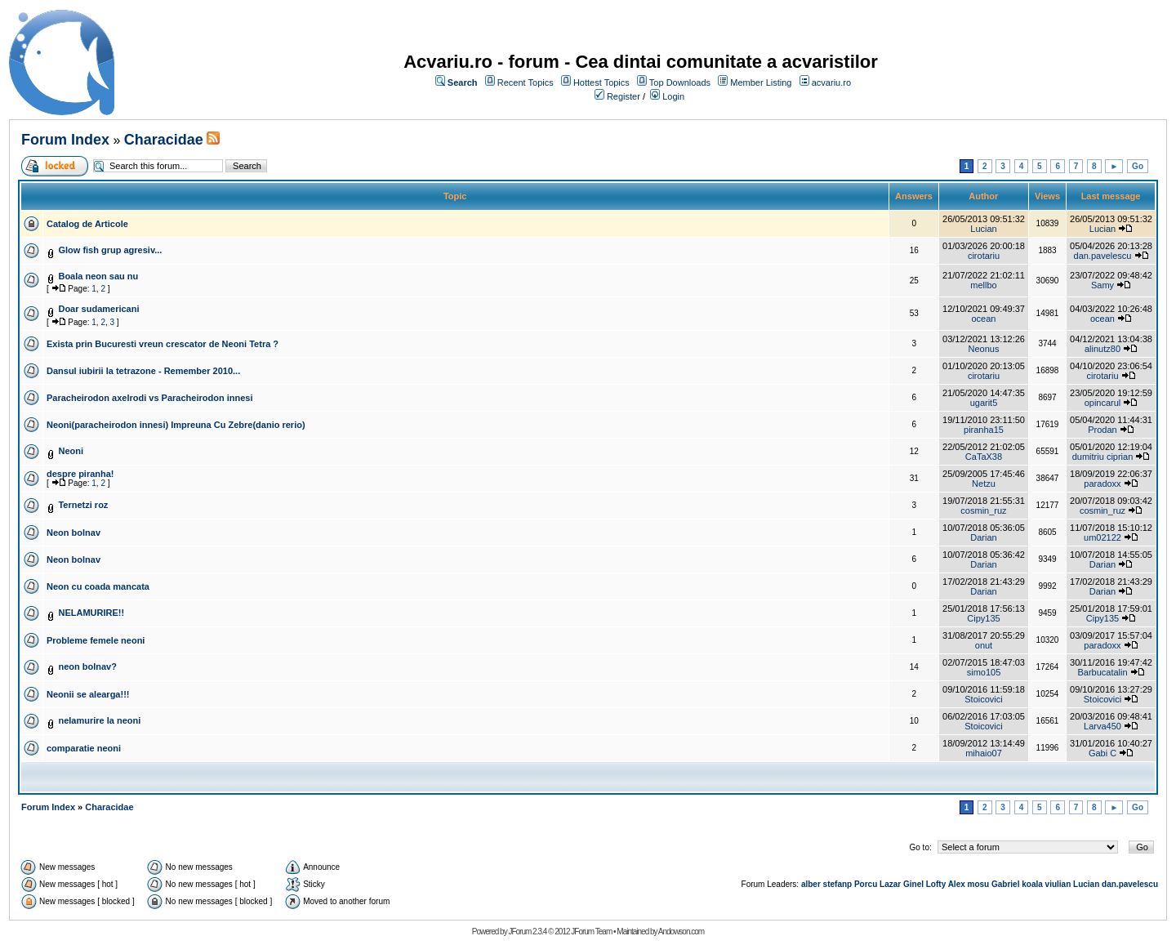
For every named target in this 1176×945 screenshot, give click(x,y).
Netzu (984, 483)
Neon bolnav (73, 532)
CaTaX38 (983, 456)
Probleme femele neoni (96, 640)
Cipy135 (983, 618)
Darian (983, 537)
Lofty (936, 884)
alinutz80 (1102, 349)
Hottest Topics (601, 82)
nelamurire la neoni (99, 720)
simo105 (984, 672)
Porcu (865, 884)
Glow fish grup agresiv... (110, 250)
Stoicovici (983, 699)
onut (983, 645)
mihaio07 (983, 753)
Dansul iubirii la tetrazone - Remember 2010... (143, 371)
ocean (983, 318)
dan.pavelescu (1103, 256)
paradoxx (1102, 483)
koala (1032, 884)
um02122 (1102, 537)
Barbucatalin (1102, 672)
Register (623, 96)
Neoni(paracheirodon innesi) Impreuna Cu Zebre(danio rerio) (176, 425)
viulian (1058, 884)
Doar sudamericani (98, 309)
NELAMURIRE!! (91, 612)
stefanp (838, 884)
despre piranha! (80, 474)
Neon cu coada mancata (98, 586)
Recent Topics (525, 82)
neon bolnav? (87, 666)
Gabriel (1005, 884)
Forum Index (65, 139)
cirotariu (984, 256)
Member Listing (760, 82)
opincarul (1103, 403)
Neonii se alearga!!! (88, 694)
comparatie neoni (84, 748)
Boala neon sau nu (98, 276)
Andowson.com (681, 931)
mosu (979, 884)
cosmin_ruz (983, 510)
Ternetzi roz (83, 505)
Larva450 (1102, 726)
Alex (956, 884)
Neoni (70, 451)
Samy (1102, 285)
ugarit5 (984, 403)
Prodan (1102, 430)
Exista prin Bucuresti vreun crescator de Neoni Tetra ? (162, 344)
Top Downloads (679, 82)
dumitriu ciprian (1103, 456)
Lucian (983, 229)
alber (811, 884)
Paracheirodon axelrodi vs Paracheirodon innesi (149, 398)
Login (673, 96)
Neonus (984, 349)
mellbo (983, 285)
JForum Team (591, 931)
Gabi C (1102, 753)
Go (1137, 166)
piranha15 (984, 430)
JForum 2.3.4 (527, 931)
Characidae (163, 139)
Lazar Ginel (902, 884)
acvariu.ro (831, 82)
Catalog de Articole (87, 224)
